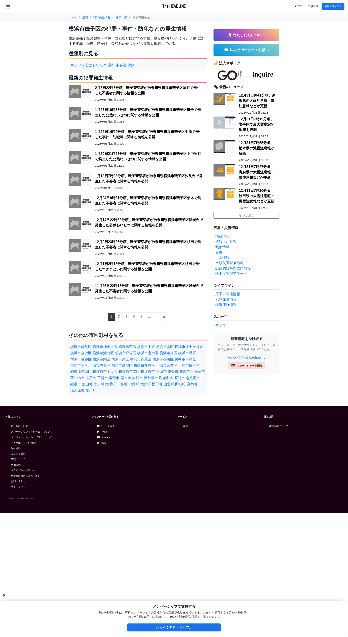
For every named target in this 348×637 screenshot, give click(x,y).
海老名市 (166, 378)
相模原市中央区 (105, 372)
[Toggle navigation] (8, 7)
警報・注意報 (226, 241)
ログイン (300, 6)
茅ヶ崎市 (77, 378)
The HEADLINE (174, 6)
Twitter (103, 431)
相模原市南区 (129, 372)
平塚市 (161, 372)
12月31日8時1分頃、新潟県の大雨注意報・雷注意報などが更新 (257, 100)
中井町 (134, 384)
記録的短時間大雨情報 (233, 268)
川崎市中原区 (99, 365)
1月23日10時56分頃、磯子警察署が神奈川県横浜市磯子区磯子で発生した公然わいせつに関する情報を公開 (148, 112)
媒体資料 (16, 448)
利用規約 (16, 464)
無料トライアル (333, 6)
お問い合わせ (18, 481)
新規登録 (313, 6)
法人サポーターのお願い (24, 442)
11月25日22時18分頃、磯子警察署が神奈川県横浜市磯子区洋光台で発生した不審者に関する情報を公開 (149, 288)
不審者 (121, 65)
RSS (101, 442)
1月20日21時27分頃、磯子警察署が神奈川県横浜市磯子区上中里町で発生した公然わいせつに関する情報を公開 (148, 156)
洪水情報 (222, 257)
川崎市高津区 (122, 365)
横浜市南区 (165, 347)
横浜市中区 (146, 347)
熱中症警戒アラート (231, 273)
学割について (18, 459)
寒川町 (99, 384)
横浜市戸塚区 (125, 353)
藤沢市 (184, 372)
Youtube (104, 437)
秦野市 (114, 378)
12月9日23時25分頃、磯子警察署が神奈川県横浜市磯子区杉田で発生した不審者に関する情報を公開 (148, 244)
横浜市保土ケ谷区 (189, 347)
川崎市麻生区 (189, 365)
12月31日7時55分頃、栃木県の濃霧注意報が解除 (256, 148)
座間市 (179, 378)
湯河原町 (77, 390)
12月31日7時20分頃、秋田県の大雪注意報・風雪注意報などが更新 (256, 196)
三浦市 (102, 378)
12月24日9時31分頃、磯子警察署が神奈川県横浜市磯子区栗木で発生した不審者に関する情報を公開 (148, 200)
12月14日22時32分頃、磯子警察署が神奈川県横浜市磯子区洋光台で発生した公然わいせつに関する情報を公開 (149, 222)
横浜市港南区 (147, 353)
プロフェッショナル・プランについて (31, 437)
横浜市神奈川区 (105, 347)
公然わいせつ (96, 65)
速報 (185, 426)
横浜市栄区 (101, 359)
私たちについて (19, 426)
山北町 (169, 384)
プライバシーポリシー (23, 470)
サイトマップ (18, 486)
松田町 (157, 384)
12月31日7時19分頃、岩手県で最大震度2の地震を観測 (256, 124)
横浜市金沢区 (81, 353)
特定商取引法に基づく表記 (25, 476)
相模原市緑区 (81, 372)
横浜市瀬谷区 (81, 359)
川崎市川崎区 (185, 359)
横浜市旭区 (168, 353)
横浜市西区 (127, 347)
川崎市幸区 (79, 365)
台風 (218, 252)
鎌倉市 (173, 372)
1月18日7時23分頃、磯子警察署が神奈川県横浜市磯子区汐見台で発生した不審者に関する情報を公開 (149, 178)
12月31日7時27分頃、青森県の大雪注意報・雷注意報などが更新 (256, 172)
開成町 (180, 384)
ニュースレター (107, 426)
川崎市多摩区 (144, 365)
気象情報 (222, 247)
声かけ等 (77, 65)
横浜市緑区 (187, 353)
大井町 (145, 384)
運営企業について (279, 426)
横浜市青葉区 (140, 359)
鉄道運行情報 (226, 305)
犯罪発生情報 (226, 299)
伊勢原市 (151, 378)
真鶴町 (192, 384)
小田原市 (198, 372)
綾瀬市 (75, 384)
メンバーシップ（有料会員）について (31, 431)
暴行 (111, 65)
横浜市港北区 (103, 353)
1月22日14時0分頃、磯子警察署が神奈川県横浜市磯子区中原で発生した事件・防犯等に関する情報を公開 (149, 134)
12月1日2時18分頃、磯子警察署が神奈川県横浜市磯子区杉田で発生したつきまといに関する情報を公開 (149, 266)
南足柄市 (193, 378)
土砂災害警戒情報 (229, 263)
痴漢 (131, 65)
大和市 (137, 378)
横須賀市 (148, 372)
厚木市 (126, 378)
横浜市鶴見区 (81, 347)
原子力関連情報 (227, 294)
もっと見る (246, 215)
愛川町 (90, 390)
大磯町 (110, 384)
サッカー (222, 325)
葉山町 (87, 384)
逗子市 (90, 378)
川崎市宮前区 (166, 365)
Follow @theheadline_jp (246, 357)
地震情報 (222, 236)
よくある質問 (18, 453)
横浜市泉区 (120, 359)
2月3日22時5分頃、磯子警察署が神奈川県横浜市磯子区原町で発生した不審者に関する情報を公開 (148, 90)
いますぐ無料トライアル (174, 627)
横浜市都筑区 (163, 359)
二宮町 (122, 384)
